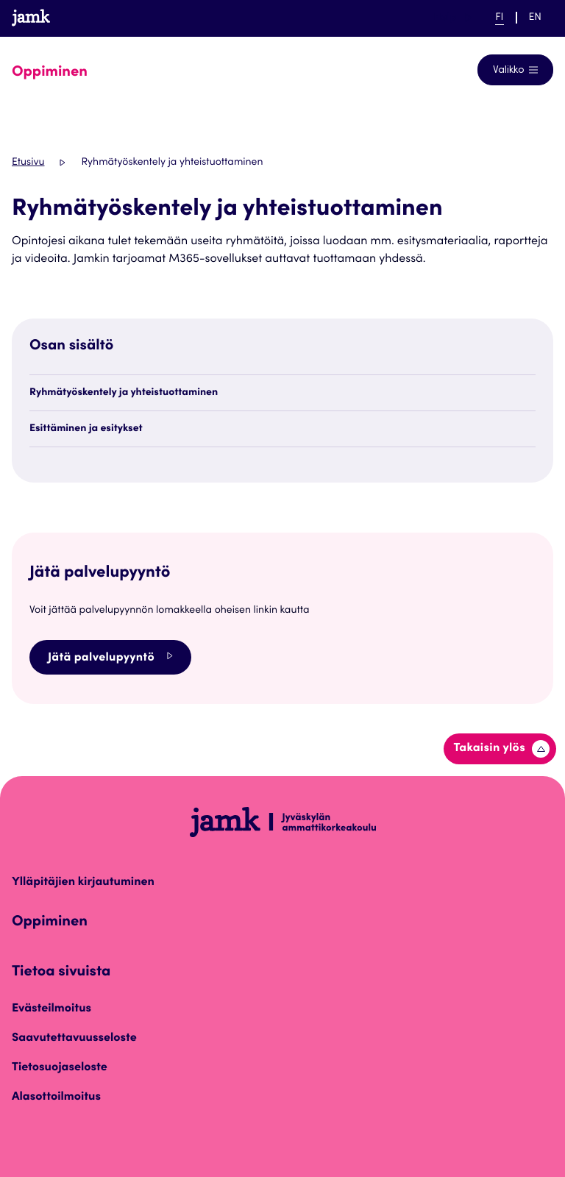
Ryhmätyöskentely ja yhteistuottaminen (123, 393)
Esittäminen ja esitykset (86, 429)
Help (452, 17)
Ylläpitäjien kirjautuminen (83, 883)
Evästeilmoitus (51, 1009)
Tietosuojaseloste (59, 1068)
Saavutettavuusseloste (74, 1039)
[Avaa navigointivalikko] (515, 69)
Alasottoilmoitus (56, 1097)
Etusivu (28, 162)
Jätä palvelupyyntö (110, 657)
